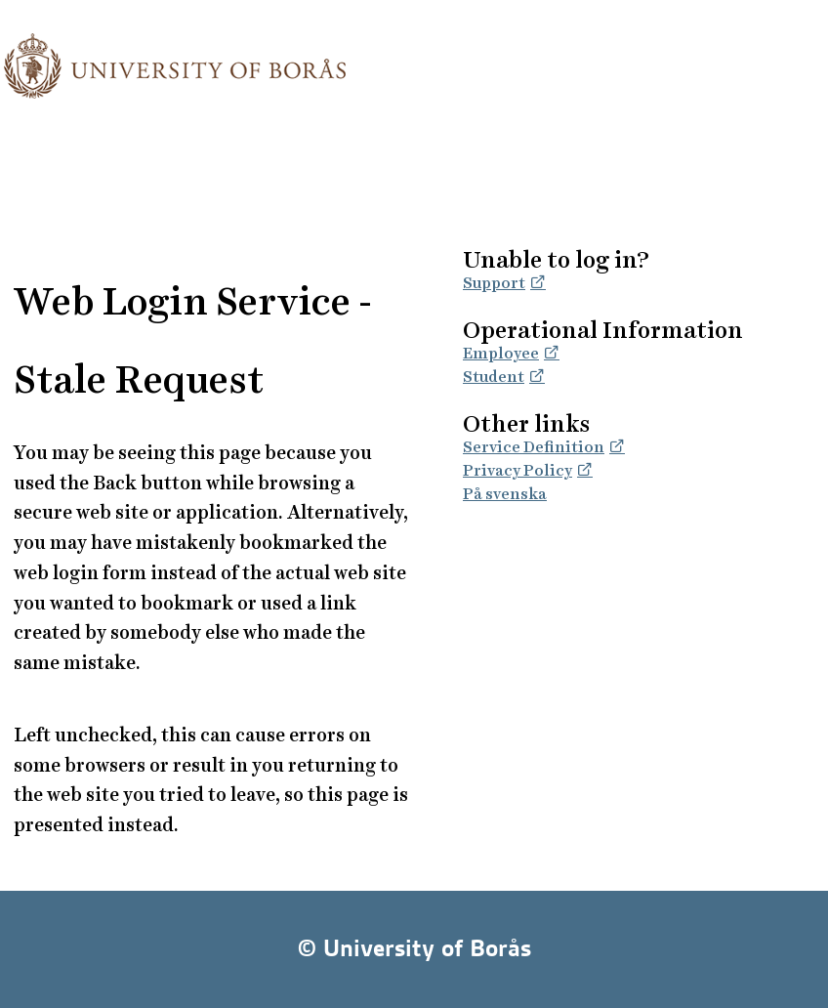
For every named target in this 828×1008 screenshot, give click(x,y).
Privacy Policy (517, 470)
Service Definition (533, 447)
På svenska (505, 493)
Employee (501, 353)
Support (494, 282)
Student (493, 376)
